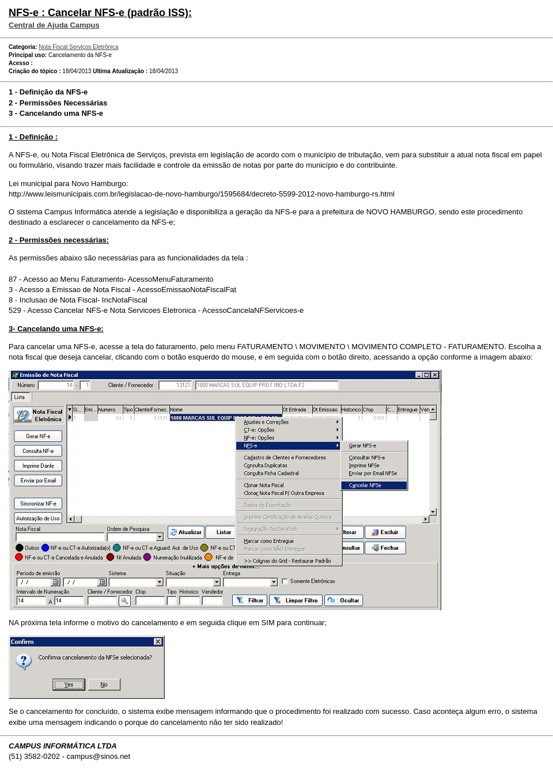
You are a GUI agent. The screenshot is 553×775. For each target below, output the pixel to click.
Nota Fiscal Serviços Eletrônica (78, 47)
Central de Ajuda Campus (54, 25)
